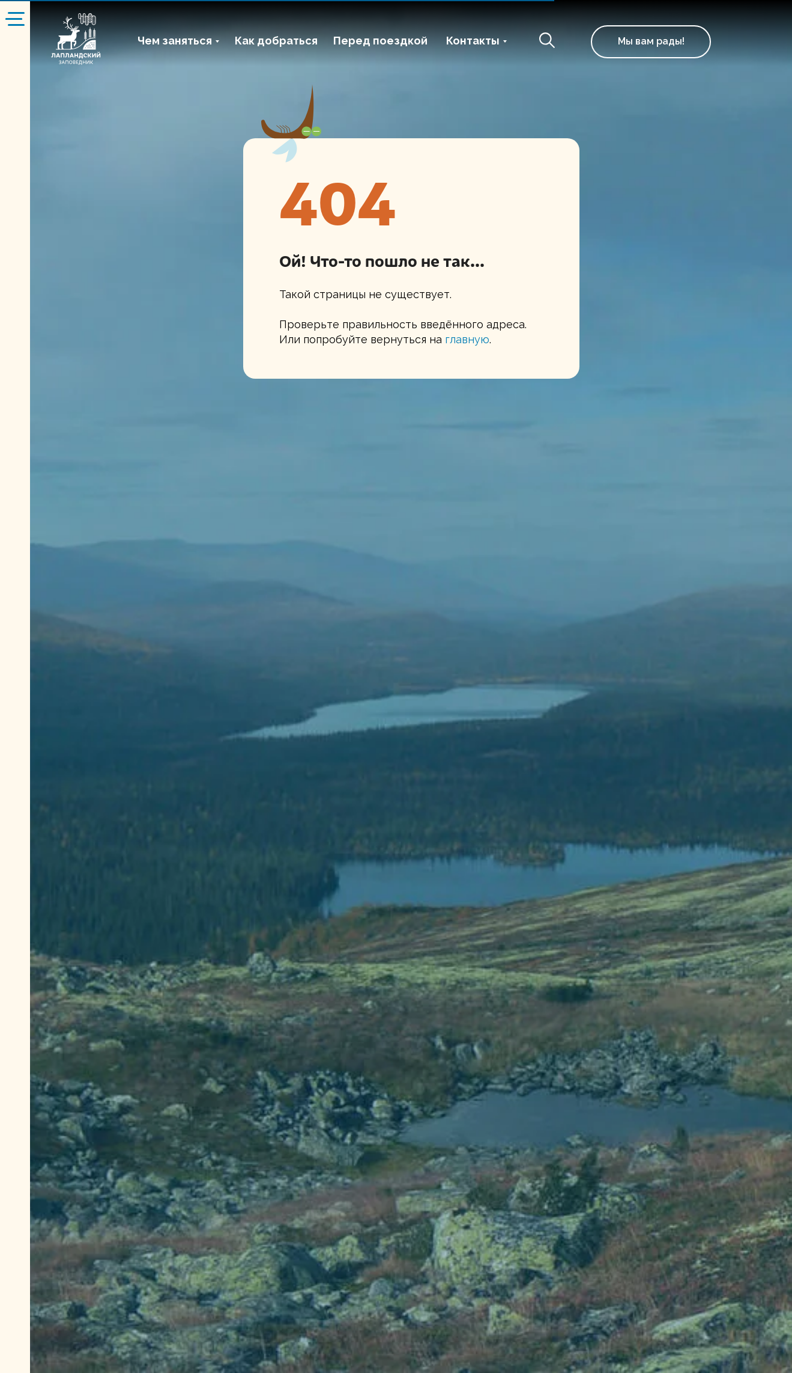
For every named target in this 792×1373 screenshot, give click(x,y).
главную (467, 339)
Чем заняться (175, 40)
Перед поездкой (380, 40)
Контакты (473, 40)
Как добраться (276, 40)
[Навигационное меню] (15, 18)
